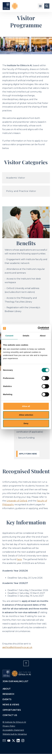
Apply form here (28, 454)
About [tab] (43, 336)
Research (8, 694)
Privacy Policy (9, 726)
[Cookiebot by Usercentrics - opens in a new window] (37, 328)
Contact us (10, 715)
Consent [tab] (9, 336)
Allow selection (26, 415)
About (7, 689)
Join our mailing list (15, 681)
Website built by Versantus (15, 734)
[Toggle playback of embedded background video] (5, 663)
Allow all (26, 406)
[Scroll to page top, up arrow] (26, 663)
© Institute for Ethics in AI (14, 722)
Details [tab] (26, 336)
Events (7, 699)
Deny (26, 423)
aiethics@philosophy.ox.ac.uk (17, 647)
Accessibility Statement (13, 730)
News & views (11, 704)
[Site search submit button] (46, 6)
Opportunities (12, 710)
